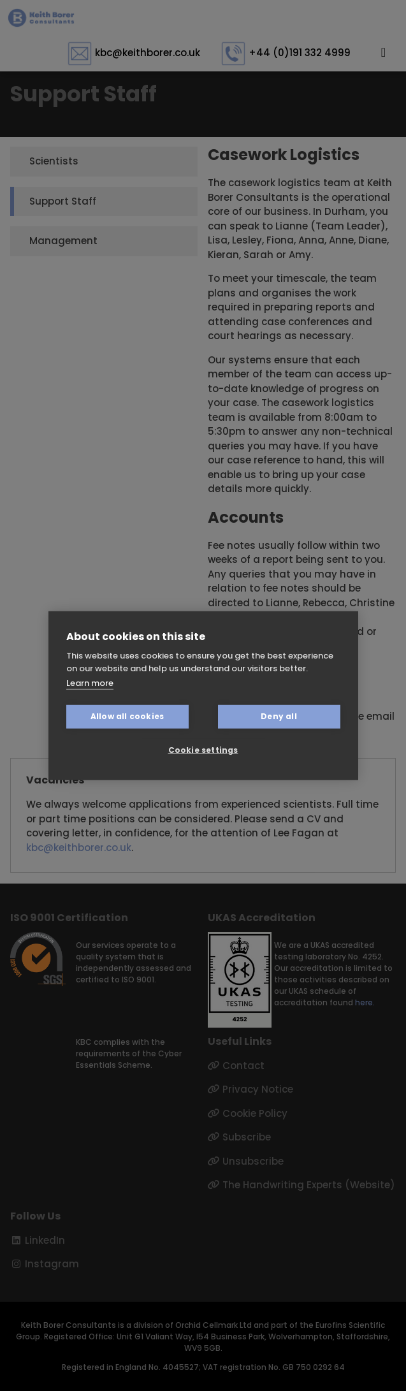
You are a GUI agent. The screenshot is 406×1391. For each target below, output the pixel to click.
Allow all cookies (127, 716)
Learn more (89, 683)
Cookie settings (203, 750)
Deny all (279, 716)
